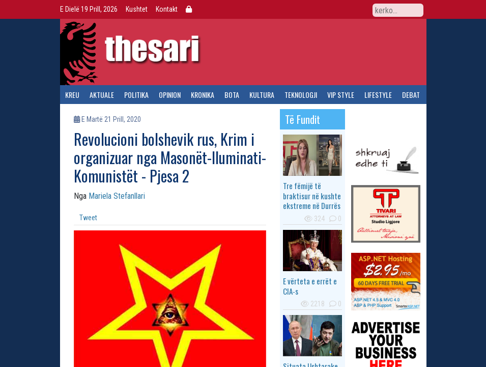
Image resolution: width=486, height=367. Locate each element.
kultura (261, 94)
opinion (170, 94)
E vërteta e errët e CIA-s (310, 286)
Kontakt (167, 9)
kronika (202, 94)
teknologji (300, 94)
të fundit (302, 119)
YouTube (343, 9)
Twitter (326, 9)
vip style (340, 94)
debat (411, 94)
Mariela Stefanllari (117, 196)
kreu (72, 94)
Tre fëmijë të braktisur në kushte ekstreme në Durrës (312, 195)
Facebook (309, 9)
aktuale (102, 94)
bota (231, 94)
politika (136, 94)
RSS (360, 9)
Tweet (88, 218)
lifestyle (378, 94)
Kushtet (137, 9)
